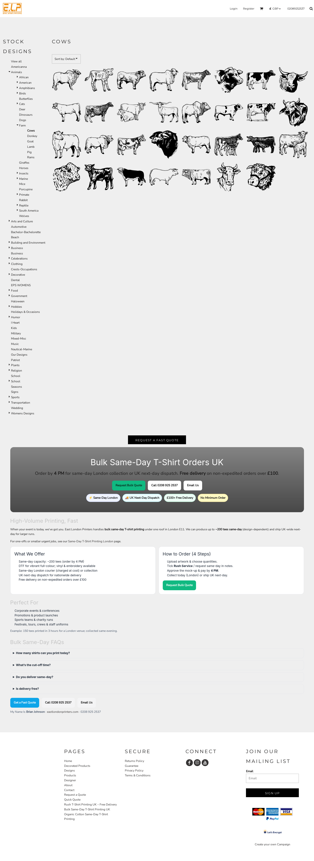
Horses (23, 168)
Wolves (24, 216)
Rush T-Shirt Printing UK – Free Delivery (90, 804)
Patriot (15, 360)
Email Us (193, 485)
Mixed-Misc (18, 338)
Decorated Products (77, 766)
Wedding (17, 408)
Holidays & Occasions (25, 312)
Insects (23, 173)
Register (248, 8)
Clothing (17, 264)
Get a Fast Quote (25, 702)
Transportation (20, 403)
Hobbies (16, 307)
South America (28, 211)
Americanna (19, 67)
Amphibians (27, 88)
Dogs (22, 120)
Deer (22, 109)
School (15, 376)
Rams (31, 157)
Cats (22, 104)
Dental (15, 280)
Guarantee (131, 766)
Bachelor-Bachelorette (26, 232)
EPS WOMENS (21, 285)
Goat (30, 141)
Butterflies (26, 99)
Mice (22, 184)
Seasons (16, 387)
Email (249, 771)
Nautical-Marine (21, 349)
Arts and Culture (22, 221)
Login (233, 8)
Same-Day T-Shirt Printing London (90, 541)
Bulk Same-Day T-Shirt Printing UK (87, 809)
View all (16, 61)
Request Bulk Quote (129, 485)
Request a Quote (75, 795)
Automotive (18, 227)
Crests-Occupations (24, 269)
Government (19, 296)
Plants (15, 365)
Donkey (32, 136)
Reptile (23, 205)
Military (16, 333)
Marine (23, 179)
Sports (15, 397)
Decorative (18, 275)
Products (70, 775)
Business (17, 248)
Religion (16, 371)
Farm (22, 125)
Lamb (31, 147)
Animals (16, 72)
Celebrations (19, 259)
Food (14, 291)
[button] (261, 8)
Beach (15, 237)
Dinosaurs (26, 115)
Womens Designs (22, 413)
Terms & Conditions (138, 775)
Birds (22, 93)
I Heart (15, 323)
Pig (29, 152)
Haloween (17, 301)
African (24, 77)
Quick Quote (72, 800)
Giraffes (24, 163)
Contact (69, 790)
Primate (24, 195)
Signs (14, 392)
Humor (15, 317)
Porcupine (26, 189)
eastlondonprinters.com (62, 712)
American (25, 83)
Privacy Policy (134, 770)
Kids (14, 328)
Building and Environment (28, 243)
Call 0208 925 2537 (164, 485)
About (68, 785)
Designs (69, 770)
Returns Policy (134, 761)
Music (15, 344)
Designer (70, 780)
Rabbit (23, 200)
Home (68, 761)
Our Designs (19, 355)
